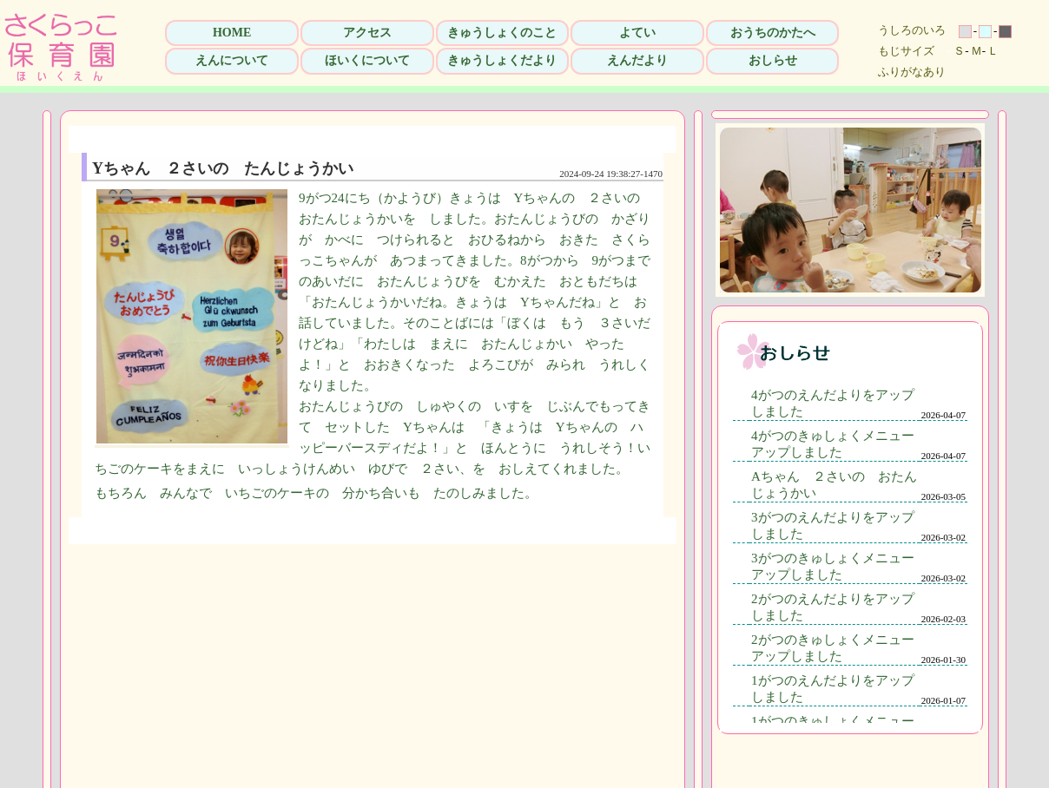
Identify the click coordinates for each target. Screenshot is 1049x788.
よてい (637, 32)
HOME (232, 32)
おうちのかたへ (772, 32)
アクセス (367, 32)
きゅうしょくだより (502, 60)
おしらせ (773, 60)
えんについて (231, 60)
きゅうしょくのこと (502, 32)
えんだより (637, 60)
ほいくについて (367, 60)
